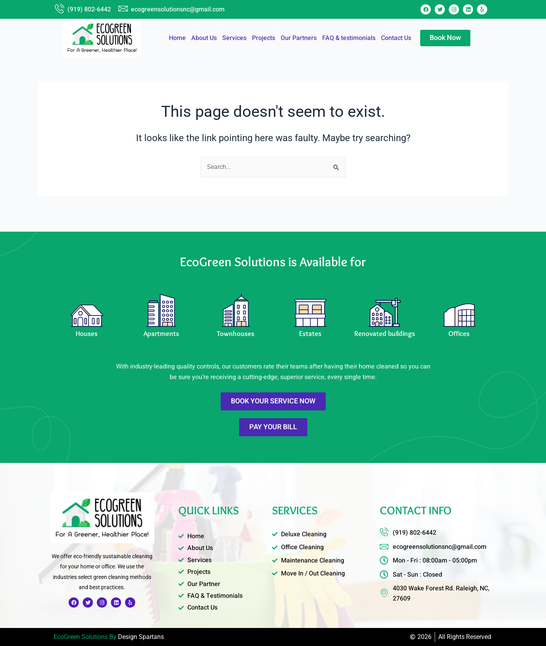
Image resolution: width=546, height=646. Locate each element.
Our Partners (299, 38)
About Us (204, 38)
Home (177, 38)
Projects (263, 38)
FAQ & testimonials (348, 38)
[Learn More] (87, 316)
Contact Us (396, 38)
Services (234, 38)
